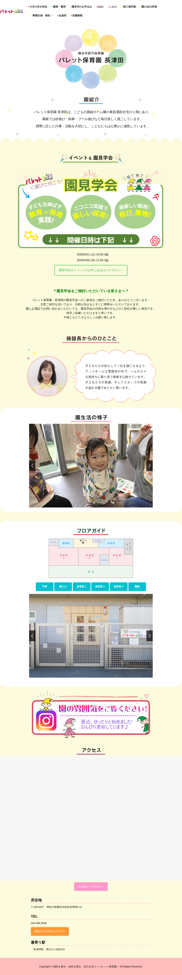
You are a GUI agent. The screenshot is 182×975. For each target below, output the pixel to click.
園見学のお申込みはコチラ (50, 931)
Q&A (100, 6)
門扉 (44, 586)
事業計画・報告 (42, 15)
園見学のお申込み (81, 6)
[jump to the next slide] (149, 465)
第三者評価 (128, 6)
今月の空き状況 (37, 6)
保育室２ (100, 586)
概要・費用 (59, 6)
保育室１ (82, 586)
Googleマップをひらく (91, 886)
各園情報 (76, 15)
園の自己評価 (148, 6)
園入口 (63, 586)
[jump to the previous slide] (32, 465)
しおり (112, 6)
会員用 (61, 15)
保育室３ (119, 586)
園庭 (137, 586)
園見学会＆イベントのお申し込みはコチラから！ (91, 270)
